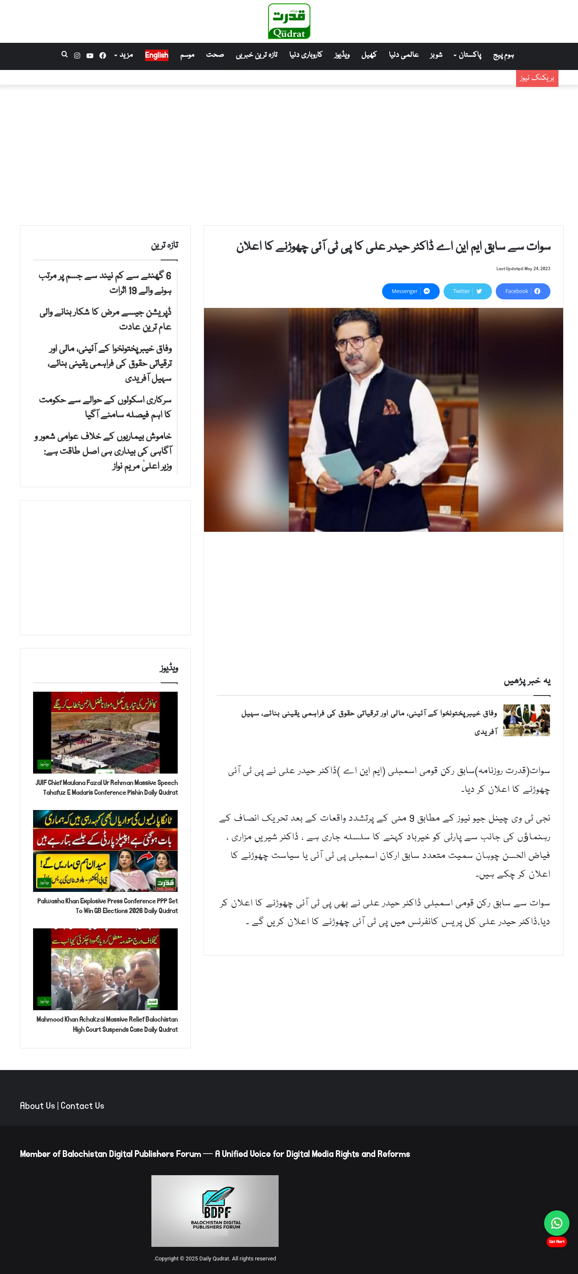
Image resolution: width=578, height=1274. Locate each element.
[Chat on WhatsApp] (557, 1223)
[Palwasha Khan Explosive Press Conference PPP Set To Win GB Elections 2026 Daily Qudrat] (105, 851)
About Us (37, 1106)
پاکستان (470, 55)
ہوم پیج (503, 55)
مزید (126, 55)
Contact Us (82, 1106)
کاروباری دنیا (306, 55)
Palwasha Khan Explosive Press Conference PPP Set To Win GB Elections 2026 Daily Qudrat (107, 906)
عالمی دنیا (404, 55)
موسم (187, 55)
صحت (215, 55)
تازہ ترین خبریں (256, 55)
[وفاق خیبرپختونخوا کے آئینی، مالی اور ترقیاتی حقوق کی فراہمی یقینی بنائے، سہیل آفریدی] (526, 720)
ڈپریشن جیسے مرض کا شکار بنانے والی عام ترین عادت (425, 83)
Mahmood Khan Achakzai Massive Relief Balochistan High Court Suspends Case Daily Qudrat (107, 1024)
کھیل (369, 55)
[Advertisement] (289, 153)
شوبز (436, 55)
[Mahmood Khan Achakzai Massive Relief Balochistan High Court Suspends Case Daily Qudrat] (105, 969)
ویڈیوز (342, 55)
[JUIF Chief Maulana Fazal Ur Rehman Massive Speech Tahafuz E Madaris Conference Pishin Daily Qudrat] (105, 733)
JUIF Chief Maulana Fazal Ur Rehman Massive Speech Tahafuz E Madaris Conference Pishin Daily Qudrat (106, 788)
